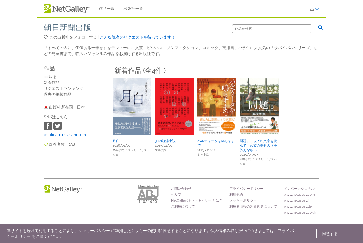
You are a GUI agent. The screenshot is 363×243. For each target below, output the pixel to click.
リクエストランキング (63, 88)
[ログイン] (314, 8)
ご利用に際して (183, 206)
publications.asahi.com (65, 134)
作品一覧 (107, 8)
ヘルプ (176, 194)
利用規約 (236, 194)
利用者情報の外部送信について (253, 206)
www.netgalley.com (299, 194)
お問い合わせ (181, 189)
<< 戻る (50, 76)
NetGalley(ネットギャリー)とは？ (197, 200)
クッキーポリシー (243, 200)
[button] (46, 37)
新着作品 (52, 82)
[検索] (271, 28)
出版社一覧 (133, 8)
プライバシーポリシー (246, 189)
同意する (330, 233)
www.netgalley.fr (297, 200)
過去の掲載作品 (57, 94)
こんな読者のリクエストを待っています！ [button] (137, 37)
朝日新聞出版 (67, 27)
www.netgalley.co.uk (300, 212)
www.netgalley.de (298, 206)
